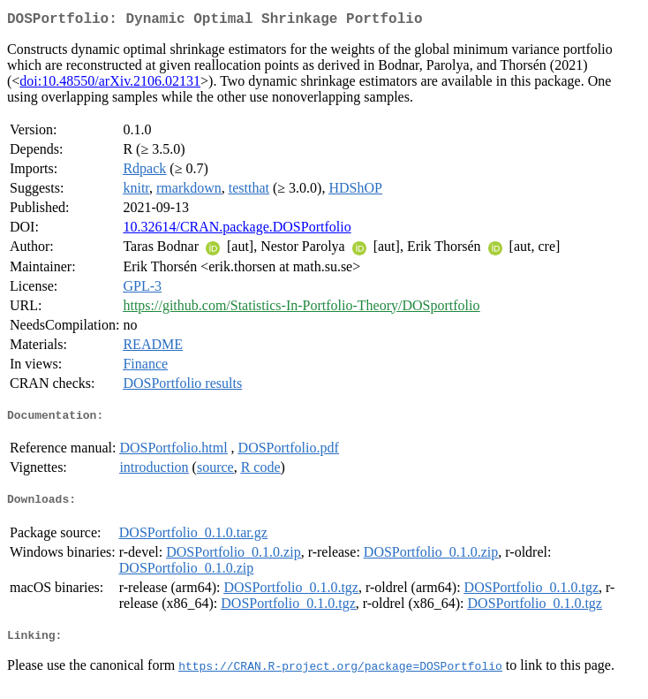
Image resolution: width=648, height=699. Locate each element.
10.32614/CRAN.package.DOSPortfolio (236, 230)
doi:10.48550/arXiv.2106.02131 (109, 84)
